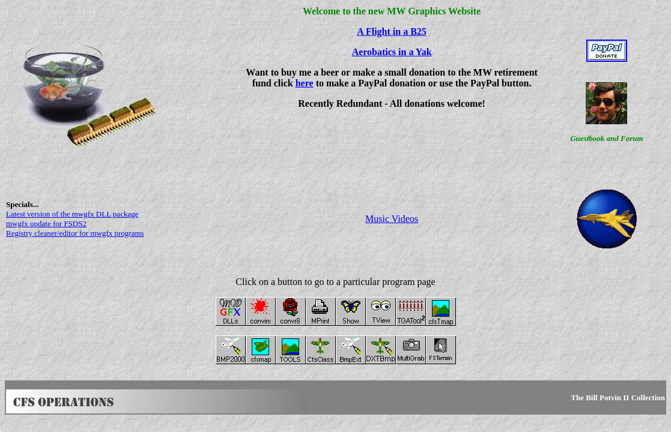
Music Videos (391, 219)
